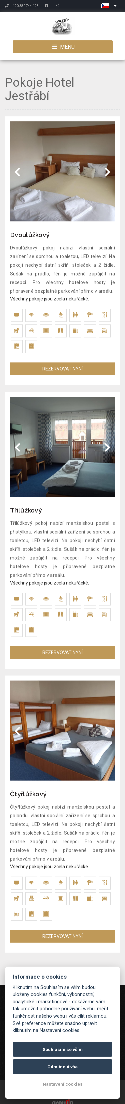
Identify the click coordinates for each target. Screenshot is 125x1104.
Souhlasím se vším (63, 1049)
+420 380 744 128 (22, 6)
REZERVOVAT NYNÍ (62, 368)
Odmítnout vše (62, 1066)
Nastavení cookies (63, 1084)
